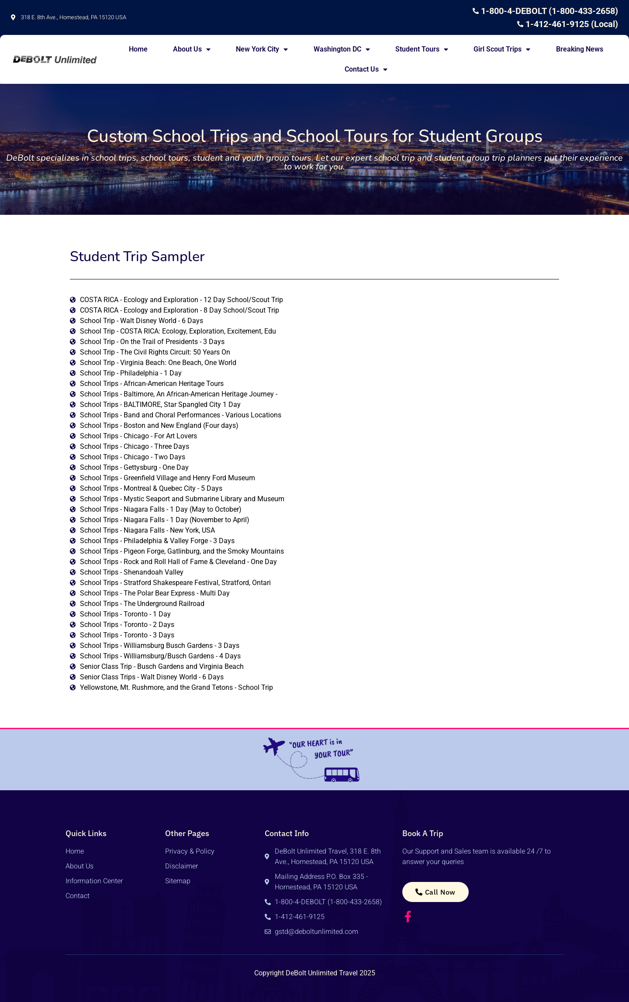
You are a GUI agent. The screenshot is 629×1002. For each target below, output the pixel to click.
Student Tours (421, 49)
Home (138, 49)
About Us (192, 49)
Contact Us (366, 69)
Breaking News (579, 49)
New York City (262, 49)
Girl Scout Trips (501, 49)
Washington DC (342, 49)
